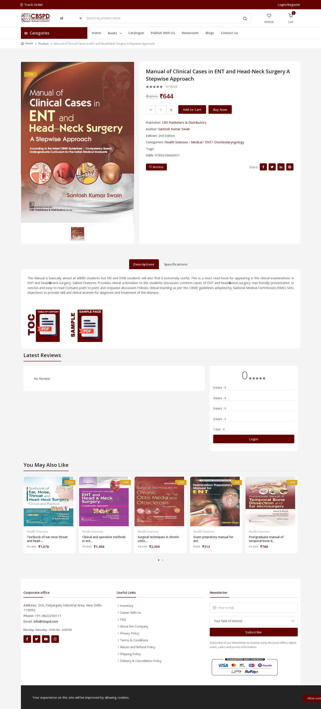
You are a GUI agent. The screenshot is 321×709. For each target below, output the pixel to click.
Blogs (210, 33)
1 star (218, 429)
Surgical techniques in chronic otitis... (158, 539)
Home (96, 33)
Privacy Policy (129, 633)
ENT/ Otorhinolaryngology (224, 142)
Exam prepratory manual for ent (213, 539)
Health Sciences (176, 142)
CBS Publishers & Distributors (184, 122)
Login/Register (289, 4)
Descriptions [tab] (144, 264)
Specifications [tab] (176, 264)
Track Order (32, 4)
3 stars (219, 408)
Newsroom (190, 33)
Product (43, 43)
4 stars (219, 398)
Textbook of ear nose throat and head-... (47, 539)
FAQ (123, 619)
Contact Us (229, 33)
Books (115, 33)
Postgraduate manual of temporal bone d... (266, 539)
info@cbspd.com (46, 621)
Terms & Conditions (134, 640)
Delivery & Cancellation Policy (140, 661)
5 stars (219, 387)
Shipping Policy (130, 654)
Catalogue (136, 33)
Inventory (126, 606)
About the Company (134, 626)
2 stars (219, 419)
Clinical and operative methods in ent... (104, 539)
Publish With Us (163, 33)
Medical (196, 142)
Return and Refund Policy (137, 647)
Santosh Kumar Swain (174, 129)
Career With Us (130, 613)
